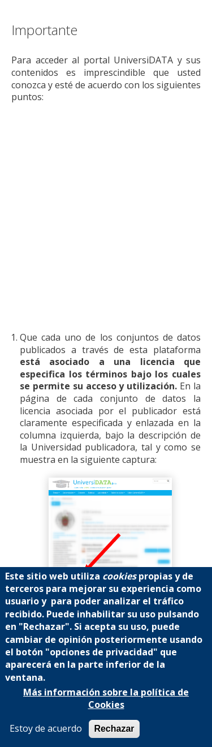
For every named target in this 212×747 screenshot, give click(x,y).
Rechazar (114, 728)
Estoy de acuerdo (46, 729)
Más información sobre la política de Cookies (106, 698)
